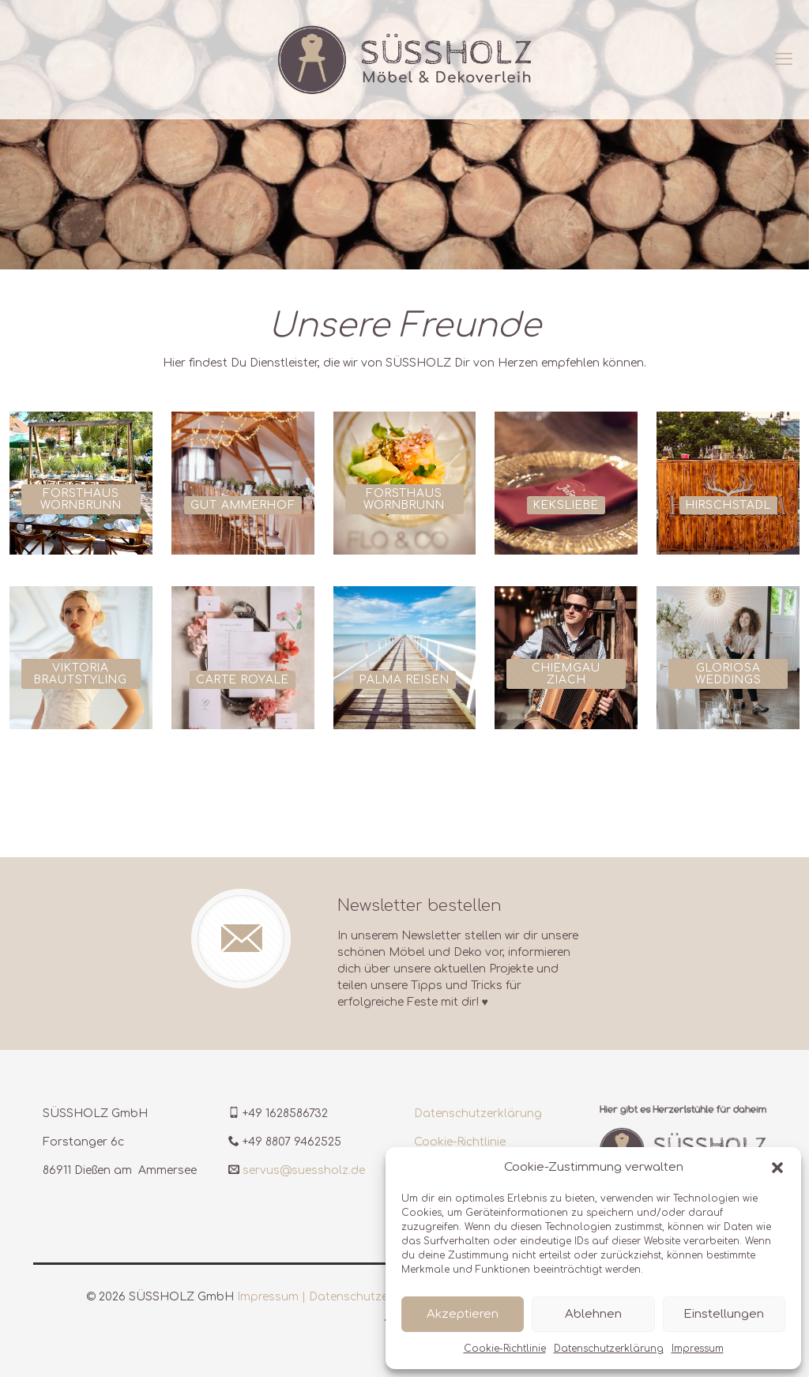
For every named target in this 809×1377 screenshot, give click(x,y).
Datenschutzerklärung (609, 1348)
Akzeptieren (463, 1314)
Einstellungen (723, 1314)
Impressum (698, 1348)
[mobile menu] (783, 59)
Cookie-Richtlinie (505, 1348)
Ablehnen (593, 1314)
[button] (777, 1168)
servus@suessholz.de (304, 1170)
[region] (404, 134)
